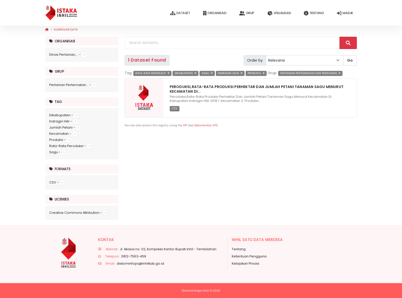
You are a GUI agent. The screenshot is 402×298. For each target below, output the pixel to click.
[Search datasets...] (232, 43)
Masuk (345, 13)
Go (350, 60)
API (185, 125)
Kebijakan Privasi (245, 263)
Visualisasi (279, 13)
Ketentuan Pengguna (249, 256)
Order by (255, 60)
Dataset (180, 13)
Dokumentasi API (205, 125)
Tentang (314, 13)
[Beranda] (46, 29)
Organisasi (214, 13)
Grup (246, 13)
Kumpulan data (66, 29)
